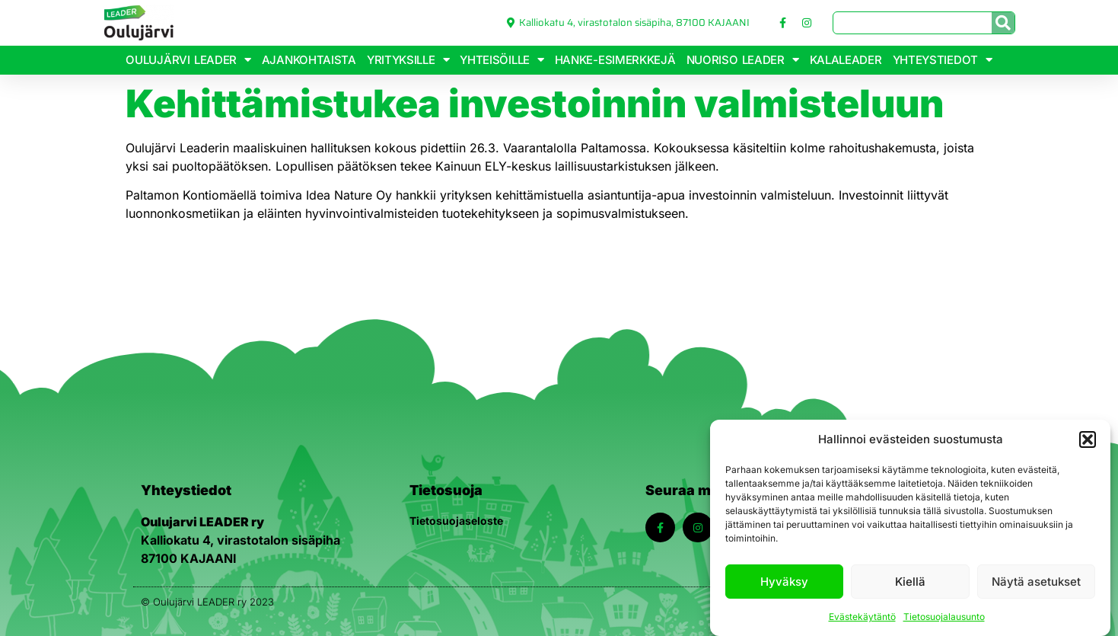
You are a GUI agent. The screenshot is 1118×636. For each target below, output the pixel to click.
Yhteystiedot (942, 59)
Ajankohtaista (309, 60)
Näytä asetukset (1036, 581)
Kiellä (910, 581)
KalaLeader (846, 60)
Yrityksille (408, 59)
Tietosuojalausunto (944, 616)
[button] (1087, 439)
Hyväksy (784, 581)
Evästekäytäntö (862, 616)
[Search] (1003, 23)
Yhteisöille (501, 59)
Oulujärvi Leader (188, 59)
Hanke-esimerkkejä (615, 60)
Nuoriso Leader (742, 59)
